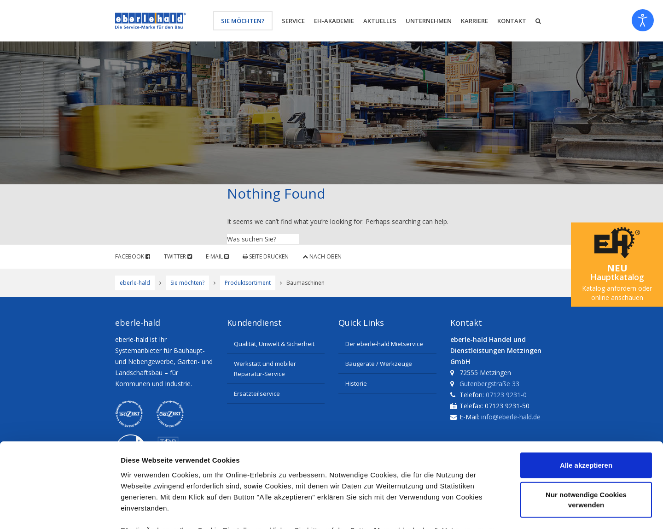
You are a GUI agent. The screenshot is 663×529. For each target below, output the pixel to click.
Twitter (178, 256)
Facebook (132, 256)
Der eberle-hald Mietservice (384, 344)
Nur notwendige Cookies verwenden (586, 422)
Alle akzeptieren (586, 388)
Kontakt (511, 21)
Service (293, 21)
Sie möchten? (243, 21)
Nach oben (322, 256)
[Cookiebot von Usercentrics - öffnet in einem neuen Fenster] (59, 511)
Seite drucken (266, 256)
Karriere (474, 21)
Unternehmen (429, 21)
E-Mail (217, 256)
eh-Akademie (334, 21)
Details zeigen (489, 511)
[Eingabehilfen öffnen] (643, 20)
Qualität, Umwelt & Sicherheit (274, 344)
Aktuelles (379, 21)
